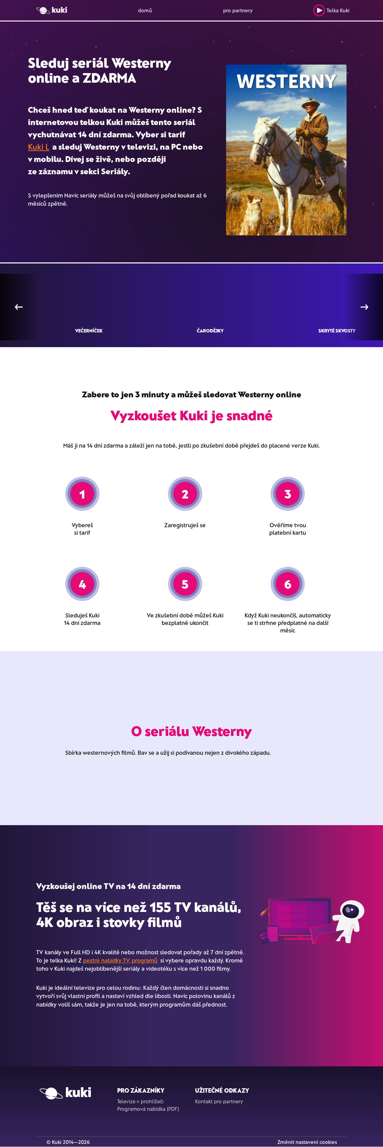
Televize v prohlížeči (140, 1101)
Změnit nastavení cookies (307, 1142)
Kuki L (38, 146)
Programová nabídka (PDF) (148, 1109)
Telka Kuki (331, 10)
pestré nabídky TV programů (120, 960)
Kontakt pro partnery (219, 1101)
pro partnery (238, 10)
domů (145, 10)
